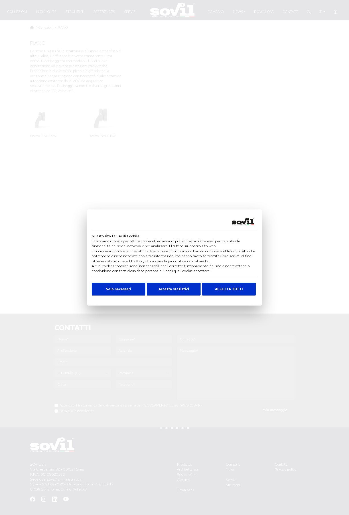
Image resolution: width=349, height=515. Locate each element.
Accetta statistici (173, 289)
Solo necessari (118, 289)
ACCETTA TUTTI (229, 289)
